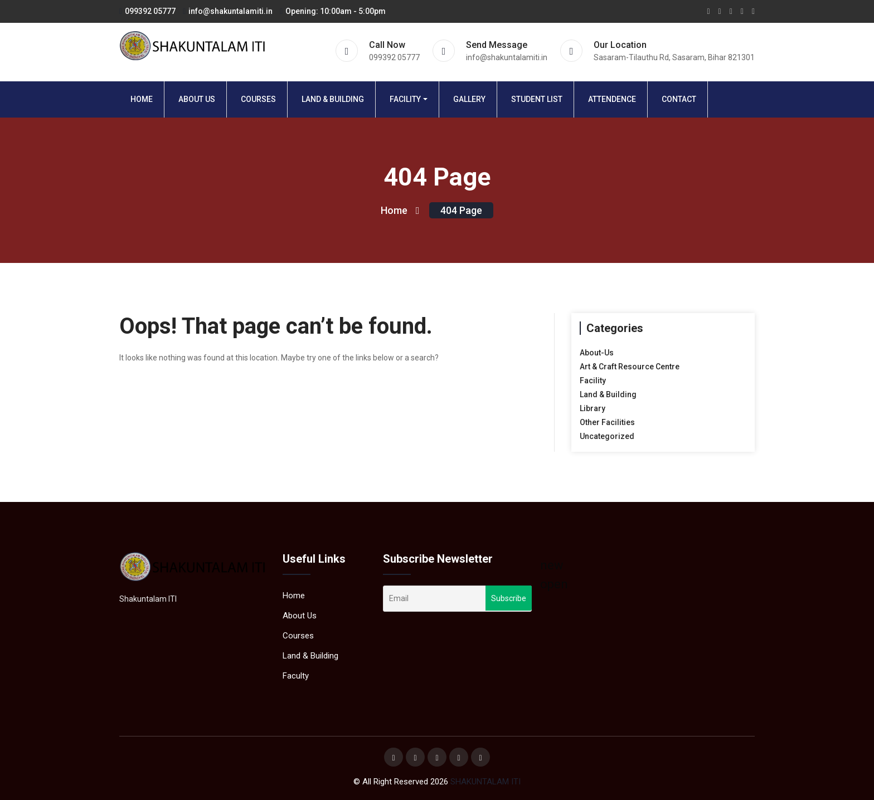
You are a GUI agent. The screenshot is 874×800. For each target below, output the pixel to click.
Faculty (296, 676)
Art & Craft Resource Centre (629, 366)
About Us (196, 99)
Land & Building (333, 99)
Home (141, 99)
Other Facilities (607, 422)
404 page (461, 210)
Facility (405, 99)
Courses (258, 99)
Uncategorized (607, 436)
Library (592, 408)
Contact (679, 99)
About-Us (597, 352)
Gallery (469, 99)
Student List (536, 99)
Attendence (612, 99)
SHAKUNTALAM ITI (485, 782)
